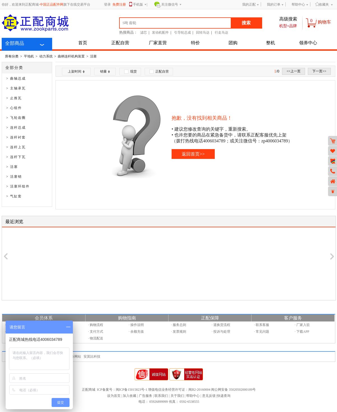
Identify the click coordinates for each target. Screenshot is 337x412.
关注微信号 (171, 5)
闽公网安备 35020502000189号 (233, 390)
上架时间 (76, 71)
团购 (232, 42)
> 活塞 (12, 167)
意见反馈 (209, 396)
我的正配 (249, 4)
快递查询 (223, 396)
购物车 (324, 22)
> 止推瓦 (14, 98)
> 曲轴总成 (16, 78)
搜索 (246, 22)
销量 (105, 71)
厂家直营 (158, 42)
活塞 (93, 56)
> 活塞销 (14, 177)
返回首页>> (193, 154)
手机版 (140, 5)
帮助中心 (298, 4)
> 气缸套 (14, 196)
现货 (130, 72)
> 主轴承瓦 (16, 88)
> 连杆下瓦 (16, 157)
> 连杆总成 (16, 127)
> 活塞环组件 (18, 186)
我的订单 (273, 4)
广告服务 (145, 396)
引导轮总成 (182, 32)
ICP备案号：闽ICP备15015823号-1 (122, 390)
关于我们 (177, 396)
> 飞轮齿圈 (16, 118)
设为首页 (114, 396)
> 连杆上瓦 (16, 147)
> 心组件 (14, 108)
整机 (270, 42)
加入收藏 (129, 396)
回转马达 (202, 32)
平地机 (29, 56)
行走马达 (221, 32)
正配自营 (120, 42)
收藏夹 (322, 4)
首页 (82, 42)
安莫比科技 (92, 356)
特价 (195, 42)
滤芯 (143, 32)
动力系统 (46, 56)
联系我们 (161, 396)
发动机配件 (160, 32)
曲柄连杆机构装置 (71, 56)
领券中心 (308, 42)
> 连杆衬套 (16, 137)
